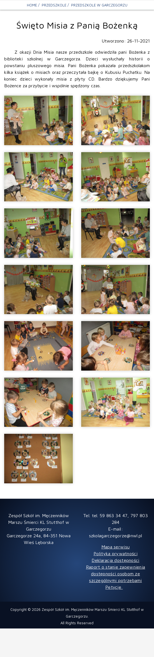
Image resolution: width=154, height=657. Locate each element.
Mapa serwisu (115, 546)
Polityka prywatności (115, 553)
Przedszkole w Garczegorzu (99, 5)
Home (32, 5)
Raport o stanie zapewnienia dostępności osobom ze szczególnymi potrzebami (115, 573)
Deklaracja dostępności (115, 560)
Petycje (114, 587)
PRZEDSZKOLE (54, 5)
